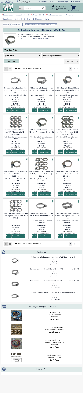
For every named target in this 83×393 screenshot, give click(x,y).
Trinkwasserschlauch (55, 15)
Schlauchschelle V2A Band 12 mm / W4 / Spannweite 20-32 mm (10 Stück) (67, 132)
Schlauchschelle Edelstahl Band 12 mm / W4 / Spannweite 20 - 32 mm (41, 132)
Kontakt (59, 10)
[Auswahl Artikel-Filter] (22, 55)
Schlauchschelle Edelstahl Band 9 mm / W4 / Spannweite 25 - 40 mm (41, 216)
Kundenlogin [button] (63, 2)
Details (8, 110)
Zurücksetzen (71, 61)
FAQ (52, 2)
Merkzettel (75, 2)
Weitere (47, 19)
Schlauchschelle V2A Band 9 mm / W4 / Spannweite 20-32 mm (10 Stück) (16, 216)
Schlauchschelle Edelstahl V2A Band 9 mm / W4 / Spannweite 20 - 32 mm (67, 174)
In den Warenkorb (18, 110)
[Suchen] (44, 8)
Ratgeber (43, 2)
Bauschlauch (8, 15)
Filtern (11, 61)
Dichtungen (37, 19)
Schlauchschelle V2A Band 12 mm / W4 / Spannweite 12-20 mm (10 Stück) (15, 132)
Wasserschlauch (38, 15)
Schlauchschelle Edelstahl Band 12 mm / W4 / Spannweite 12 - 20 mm (67, 90)
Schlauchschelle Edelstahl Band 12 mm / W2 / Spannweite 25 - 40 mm (41, 90)
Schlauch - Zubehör (22, 19)
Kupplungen (7, 19)
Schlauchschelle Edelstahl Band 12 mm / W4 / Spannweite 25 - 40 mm (67, 216)
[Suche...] (21, 8)
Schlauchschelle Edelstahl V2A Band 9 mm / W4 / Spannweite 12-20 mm (15, 174)
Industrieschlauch (22, 15)
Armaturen (70, 15)
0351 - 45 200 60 (60, 6)
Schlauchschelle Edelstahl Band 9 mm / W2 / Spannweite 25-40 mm (15, 90)
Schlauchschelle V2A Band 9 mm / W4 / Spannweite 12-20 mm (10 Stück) (41, 174)
